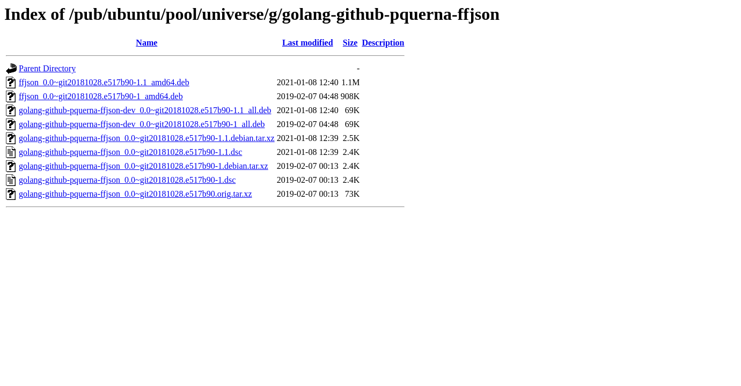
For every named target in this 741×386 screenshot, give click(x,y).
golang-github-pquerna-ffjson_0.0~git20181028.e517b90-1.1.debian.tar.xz (147, 138)
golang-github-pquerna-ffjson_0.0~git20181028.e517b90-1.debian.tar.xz (143, 165)
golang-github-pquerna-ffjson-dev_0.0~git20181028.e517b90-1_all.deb (142, 124)
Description (383, 42)
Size (350, 42)
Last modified (307, 42)
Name (146, 42)
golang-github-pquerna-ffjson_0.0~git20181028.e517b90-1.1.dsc (130, 152)
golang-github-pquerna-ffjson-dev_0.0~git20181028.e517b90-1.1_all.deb (145, 110)
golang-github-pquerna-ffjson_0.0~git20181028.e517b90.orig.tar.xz (135, 193)
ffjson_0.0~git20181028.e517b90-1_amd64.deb (101, 96)
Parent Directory (47, 68)
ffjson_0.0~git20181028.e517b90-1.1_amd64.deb (104, 82)
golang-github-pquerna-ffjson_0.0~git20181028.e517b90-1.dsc (127, 179)
